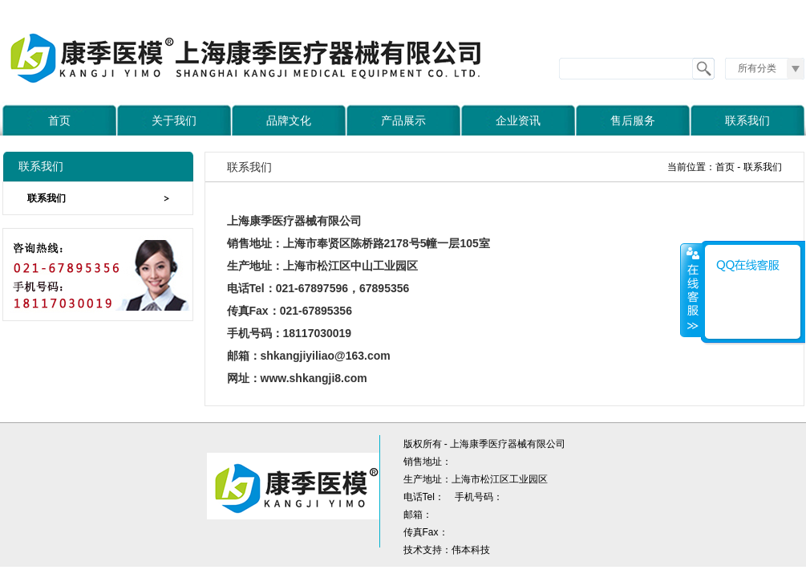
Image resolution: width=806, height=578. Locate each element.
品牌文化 (288, 120)
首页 (59, 120)
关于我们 (174, 120)
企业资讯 (518, 120)
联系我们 (747, 120)
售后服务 (632, 120)
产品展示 (403, 120)
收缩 (691, 289)
